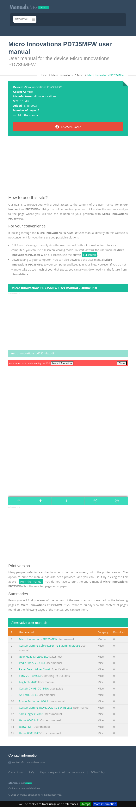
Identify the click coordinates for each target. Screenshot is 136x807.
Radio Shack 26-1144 (32, 663)
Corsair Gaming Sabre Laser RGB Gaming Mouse (49, 645)
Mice (30, 92)
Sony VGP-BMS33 (30, 676)
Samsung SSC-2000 (31, 714)
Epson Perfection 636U (33, 701)
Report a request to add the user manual (62, 772)
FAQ (31, 772)
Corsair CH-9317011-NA (34, 688)
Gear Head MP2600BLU (34, 656)
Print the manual (28, 115)
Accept (85, 804)
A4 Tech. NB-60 (28, 695)
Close (122, 363)
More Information (62, 363)
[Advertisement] (68, 167)
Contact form (15, 772)
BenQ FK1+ (26, 727)
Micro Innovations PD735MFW (38, 639)
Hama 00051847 (29, 733)
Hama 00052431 (29, 720)
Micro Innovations (45, 96)
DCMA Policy (98, 772)
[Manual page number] (68, 501)
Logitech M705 (28, 682)
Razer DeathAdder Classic (35, 669)
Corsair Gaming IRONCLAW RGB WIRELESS (45, 707)
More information (105, 804)
